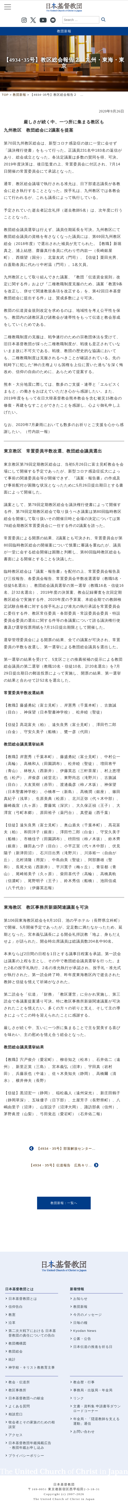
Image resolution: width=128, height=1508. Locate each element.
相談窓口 (15, 1414)
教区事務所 (17, 1390)
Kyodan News (85, 1331)
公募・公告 (82, 1339)
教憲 (12, 1314)
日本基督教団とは (19, 1289)
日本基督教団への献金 (26, 1398)
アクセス (15, 1435)
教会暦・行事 (84, 1382)
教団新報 (64, 31)
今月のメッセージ (87, 1314)
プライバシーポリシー (26, 1455)
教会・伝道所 (19, 1382)
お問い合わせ (84, 1431)
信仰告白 (15, 1306)
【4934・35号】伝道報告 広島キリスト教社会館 (69, 1165)
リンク (78, 1398)
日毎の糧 (80, 1323)
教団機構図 (17, 1343)
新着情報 (77, 1289)
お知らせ (80, 1298)
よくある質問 (19, 1406)
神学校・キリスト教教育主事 (31, 1367)
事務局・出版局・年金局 (93, 1390)
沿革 (12, 1323)
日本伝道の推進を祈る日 (93, 1347)
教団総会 (15, 1351)
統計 (12, 1359)
